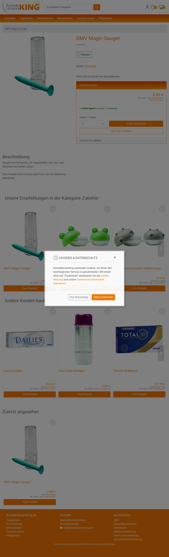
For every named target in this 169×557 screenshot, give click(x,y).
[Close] (114, 257)
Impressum (59, 283)
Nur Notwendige (79, 297)
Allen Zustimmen (103, 297)
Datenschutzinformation (90, 279)
